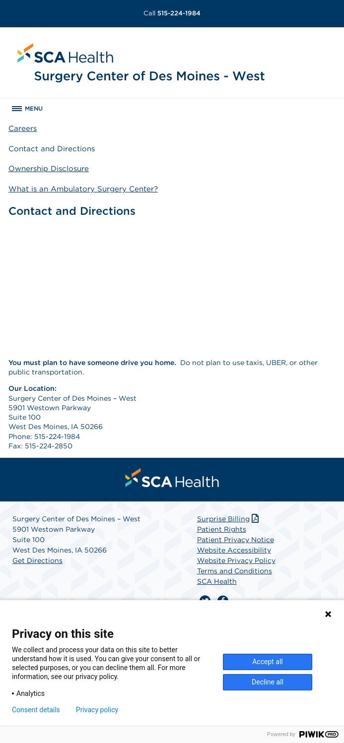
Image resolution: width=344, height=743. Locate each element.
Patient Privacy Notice (235, 540)
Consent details (36, 710)
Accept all (267, 662)
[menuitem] (172, 477)
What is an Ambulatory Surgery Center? (83, 189)
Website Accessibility (234, 550)
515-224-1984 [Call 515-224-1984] (172, 13)
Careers (22, 128)
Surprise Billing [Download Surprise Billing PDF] (229, 519)
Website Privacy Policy (236, 560)
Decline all (267, 682)
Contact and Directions (51, 148)
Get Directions (37, 560)
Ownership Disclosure (48, 168)
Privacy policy (97, 710)
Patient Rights (221, 529)
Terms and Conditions (234, 571)
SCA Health (217, 581)
